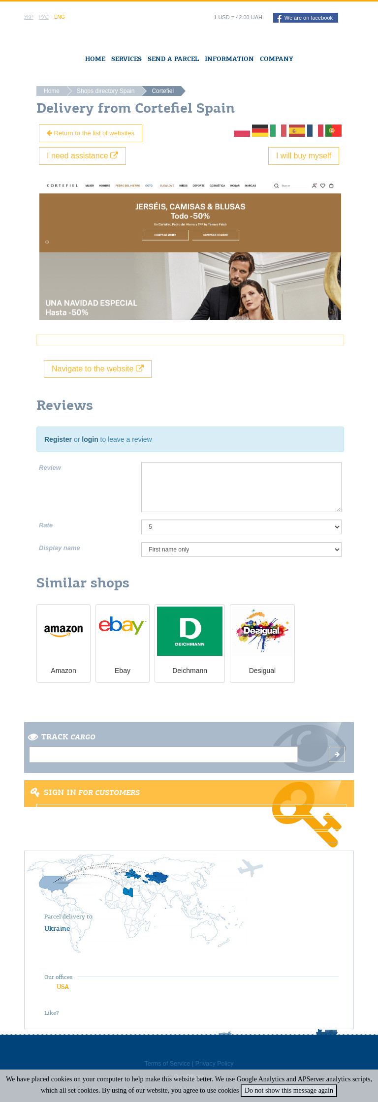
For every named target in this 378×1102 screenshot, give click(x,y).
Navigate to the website (98, 369)
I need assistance (82, 156)
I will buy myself (303, 156)
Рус (44, 17)
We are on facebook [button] (305, 19)
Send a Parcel (173, 59)
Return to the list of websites (90, 133)
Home (95, 59)
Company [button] (276, 59)
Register (58, 439)
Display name (59, 547)
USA (63, 986)
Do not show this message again (289, 1090)
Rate (46, 525)
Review (50, 467)
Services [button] (126, 59)
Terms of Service (167, 1063)
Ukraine (57, 928)
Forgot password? (191, 837)
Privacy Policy (214, 1063)
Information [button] (229, 59)
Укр (28, 17)
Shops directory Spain (105, 91)
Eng (59, 17)
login (90, 439)
